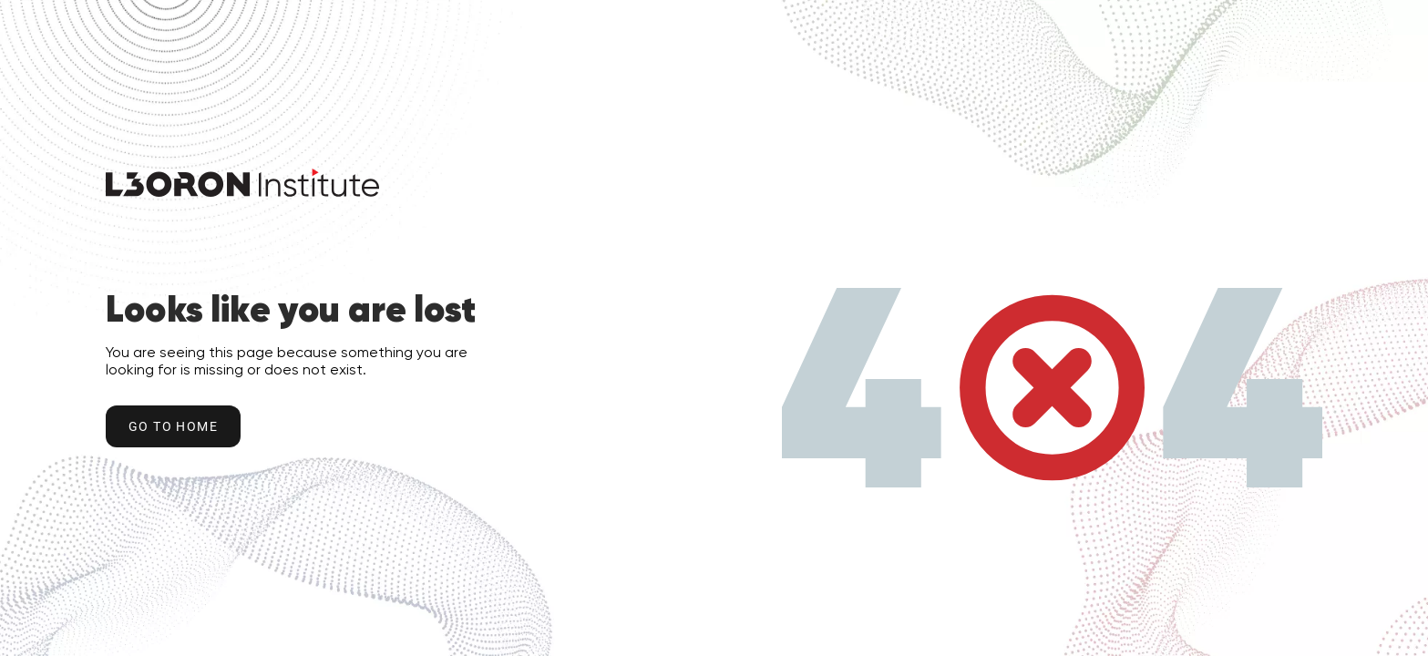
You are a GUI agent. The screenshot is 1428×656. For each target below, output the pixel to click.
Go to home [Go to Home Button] (173, 426)
